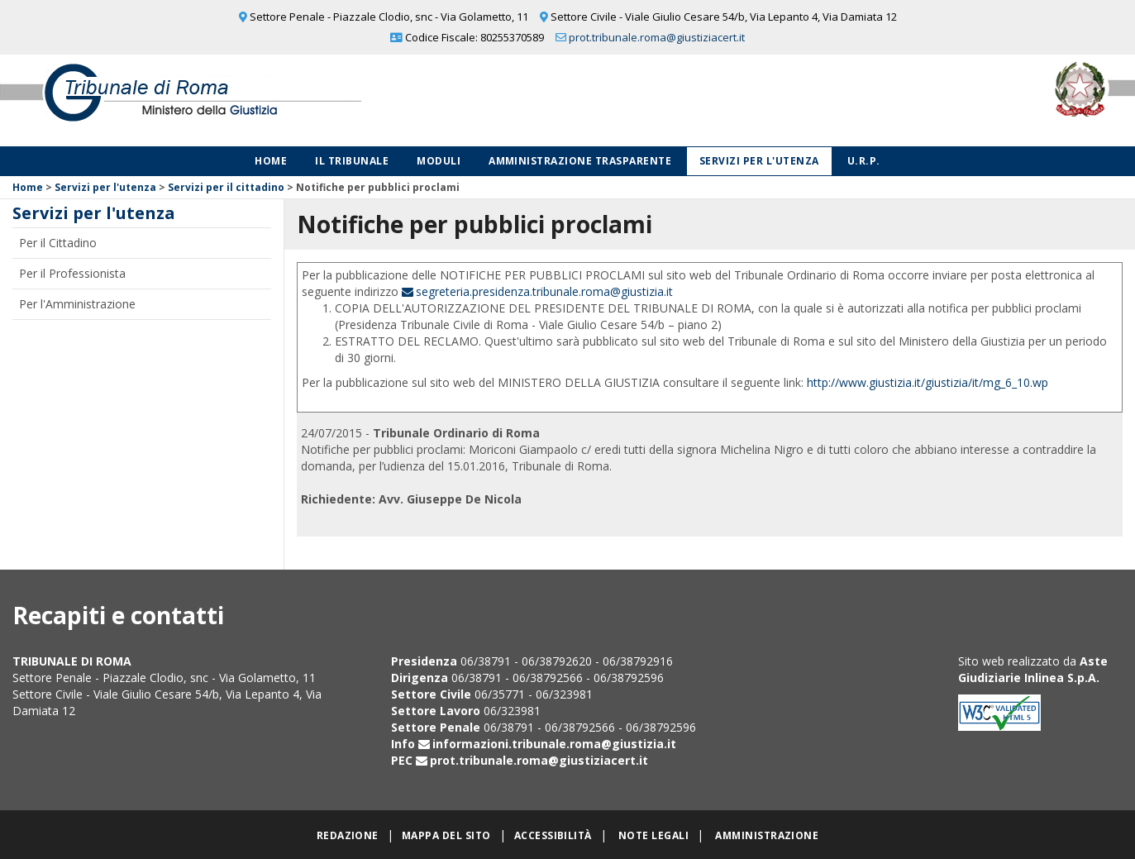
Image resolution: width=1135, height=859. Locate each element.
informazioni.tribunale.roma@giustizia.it (554, 744)
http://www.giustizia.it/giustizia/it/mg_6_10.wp (927, 382)
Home (271, 161)
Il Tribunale (352, 161)
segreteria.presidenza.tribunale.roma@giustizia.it (544, 291)
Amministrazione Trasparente (580, 161)
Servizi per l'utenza (759, 161)
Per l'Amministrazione (77, 304)
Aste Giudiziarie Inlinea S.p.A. (1033, 669)
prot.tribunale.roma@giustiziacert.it (657, 37)
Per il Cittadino (58, 243)
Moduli (438, 161)
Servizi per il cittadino (226, 187)
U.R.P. (863, 161)
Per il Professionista (72, 273)
